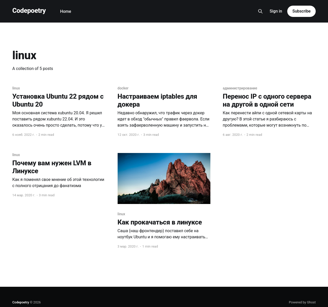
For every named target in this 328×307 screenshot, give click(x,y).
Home (65, 11)
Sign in (276, 11)
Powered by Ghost (302, 302)
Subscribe (301, 11)
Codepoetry (29, 10)
